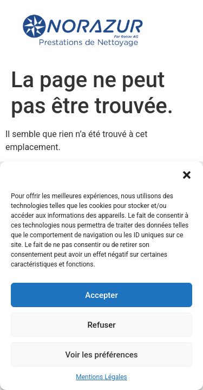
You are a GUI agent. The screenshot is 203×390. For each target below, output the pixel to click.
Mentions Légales (101, 377)
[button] (186, 175)
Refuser (101, 325)
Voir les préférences (102, 355)
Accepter (101, 295)
